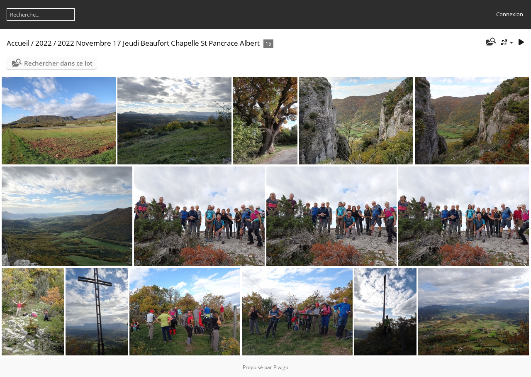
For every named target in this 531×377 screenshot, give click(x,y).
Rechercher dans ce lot (58, 63)
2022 (43, 43)
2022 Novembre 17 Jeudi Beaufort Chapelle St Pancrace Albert (159, 43)
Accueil (18, 43)
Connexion (509, 14)
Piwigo (280, 367)
